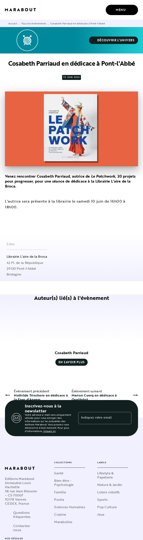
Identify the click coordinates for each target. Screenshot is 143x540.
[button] (113, 40)
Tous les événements (33, 23)
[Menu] (122, 10)
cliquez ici (49, 431)
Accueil (12, 23)
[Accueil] (22, 10)
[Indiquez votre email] (99, 418)
